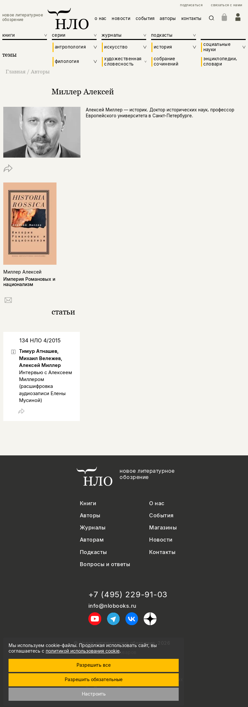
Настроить (94, 694)
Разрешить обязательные (94, 679)
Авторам (92, 540)
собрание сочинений (166, 61)
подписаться (191, 5)
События (161, 515)
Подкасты (93, 552)
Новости (160, 540)
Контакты (162, 552)
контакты (191, 18)
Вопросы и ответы (105, 564)
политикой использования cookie (83, 651)
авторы (168, 18)
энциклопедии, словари (220, 61)
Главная (16, 71)
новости (121, 18)
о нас (101, 18)
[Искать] (211, 19)
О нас (156, 503)
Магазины (163, 528)
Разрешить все (94, 665)
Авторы (40, 71)
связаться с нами (226, 5)
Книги (88, 503)
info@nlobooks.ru (112, 606)
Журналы (92, 528)
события (145, 18)
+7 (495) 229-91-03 (128, 594)
